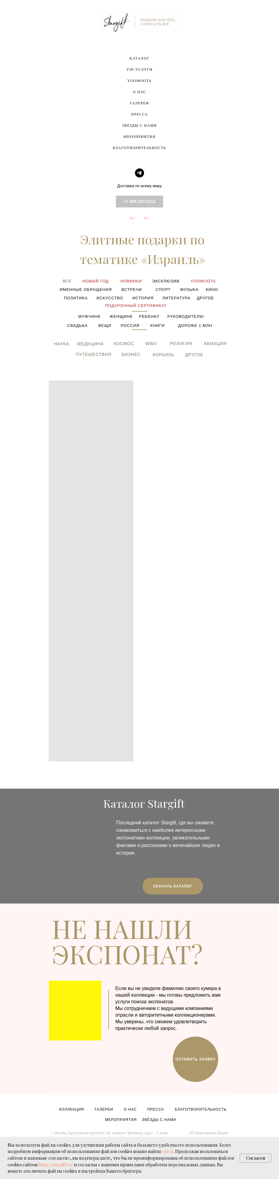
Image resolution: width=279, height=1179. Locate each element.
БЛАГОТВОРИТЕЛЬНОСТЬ (139, 148)
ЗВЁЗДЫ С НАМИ (139, 125)
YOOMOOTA (139, 81)
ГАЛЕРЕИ (139, 103)
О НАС (139, 92)
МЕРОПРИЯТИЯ (139, 137)
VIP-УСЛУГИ (139, 69)
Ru (132, 218)
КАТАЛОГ (139, 58)
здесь (167, 1151)
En (146, 218)
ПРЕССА (139, 114)
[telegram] (139, 173)
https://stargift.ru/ (56, 1165)
